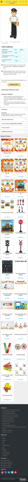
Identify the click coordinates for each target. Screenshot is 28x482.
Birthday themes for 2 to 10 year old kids (10, 415)
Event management (6, 453)
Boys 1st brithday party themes (8, 411)
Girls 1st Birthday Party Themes (8, 413)
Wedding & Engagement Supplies (8, 425)
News (3, 442)
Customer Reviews (6, 445)
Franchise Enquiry (5, 452)
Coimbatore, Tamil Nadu (7, 463)
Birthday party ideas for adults (8, 420)
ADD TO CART (14, 84)
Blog (3, 447)
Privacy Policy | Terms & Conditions (8, 479)
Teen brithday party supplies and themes (10, 416)
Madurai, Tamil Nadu (7, 467)
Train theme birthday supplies (14, 42)
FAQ (3, 443)
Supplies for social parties (7, 430)
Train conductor (5, 43)
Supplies (4, 440)
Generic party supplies (6, 432)
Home (2, 42)
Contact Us (4, 450)
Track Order (4, 455)
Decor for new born (6, 423)
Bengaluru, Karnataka (7, 465)
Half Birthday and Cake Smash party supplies (11, 410)
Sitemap (4, 448)
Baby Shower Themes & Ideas (8, 421)
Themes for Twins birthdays (7, 418)
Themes (6, 42)
